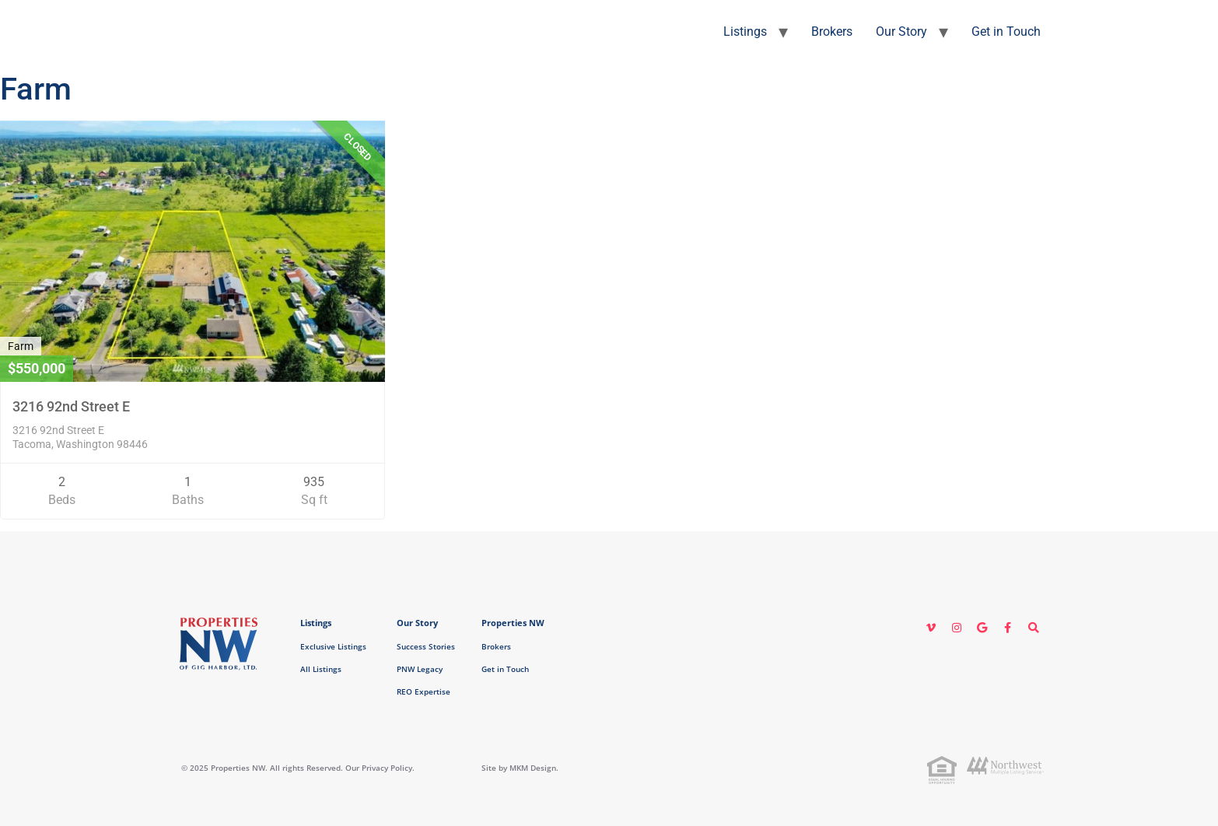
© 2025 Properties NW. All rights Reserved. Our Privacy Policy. (298, 767)
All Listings (320, 668)
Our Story (901, 31)
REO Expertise (423, 691)
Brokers (831, 31)
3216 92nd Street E (71, 406)
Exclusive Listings (333, 646)
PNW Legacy (420, 668)
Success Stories (426, 646)
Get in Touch (1006, 31)
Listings (745, 31)
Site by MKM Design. (519, 767)
